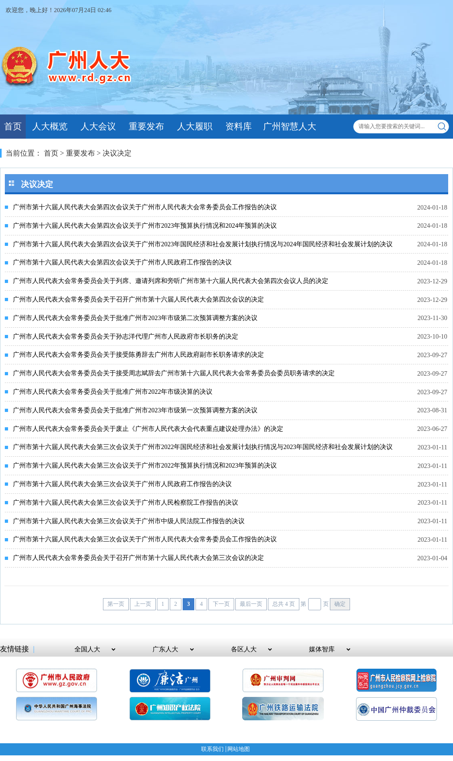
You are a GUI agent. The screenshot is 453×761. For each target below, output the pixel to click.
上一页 (142, 604)
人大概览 (50, 126)
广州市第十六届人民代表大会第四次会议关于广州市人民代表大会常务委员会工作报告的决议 (145, 207)
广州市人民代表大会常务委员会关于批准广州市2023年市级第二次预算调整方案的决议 (135, 317)
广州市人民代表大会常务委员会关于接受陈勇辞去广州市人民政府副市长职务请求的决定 (138, 354)
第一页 (115, 604)
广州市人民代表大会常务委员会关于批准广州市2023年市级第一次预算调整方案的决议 (135, 410)
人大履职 (194, 126)
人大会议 (98, 126)
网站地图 (238, 749)
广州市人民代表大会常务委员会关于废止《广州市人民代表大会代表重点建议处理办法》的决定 (148, 428)
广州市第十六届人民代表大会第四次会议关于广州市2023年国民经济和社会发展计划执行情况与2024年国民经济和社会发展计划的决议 (203, 244)
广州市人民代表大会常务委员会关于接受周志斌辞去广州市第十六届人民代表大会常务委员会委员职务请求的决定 (174, 373)
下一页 (221, 604)
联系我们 (212, 749)
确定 (340, 604)
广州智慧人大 (289, 126)
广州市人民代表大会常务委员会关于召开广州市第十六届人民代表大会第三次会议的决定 (138, 557)
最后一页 (251, 604)
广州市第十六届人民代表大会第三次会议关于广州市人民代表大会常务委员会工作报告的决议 (145, 539)
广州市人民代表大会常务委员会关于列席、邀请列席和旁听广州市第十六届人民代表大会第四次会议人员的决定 (170, 280)
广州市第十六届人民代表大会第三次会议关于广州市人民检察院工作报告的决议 (125, 502)
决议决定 (117, 153)
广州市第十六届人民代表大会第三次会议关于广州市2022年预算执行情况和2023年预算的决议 (145, 465)
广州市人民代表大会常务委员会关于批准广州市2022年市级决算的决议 (112, 391)
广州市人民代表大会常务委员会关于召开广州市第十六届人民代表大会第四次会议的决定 (138, 299)
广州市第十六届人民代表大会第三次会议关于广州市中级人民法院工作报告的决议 (129, 521)
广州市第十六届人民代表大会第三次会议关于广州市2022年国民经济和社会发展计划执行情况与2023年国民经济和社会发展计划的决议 (203, 446)
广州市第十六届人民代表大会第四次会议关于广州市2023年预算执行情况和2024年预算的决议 (145, 225)
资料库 (238, 126)
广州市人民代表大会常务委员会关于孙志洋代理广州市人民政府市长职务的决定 (125, 336)
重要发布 (146, 126)
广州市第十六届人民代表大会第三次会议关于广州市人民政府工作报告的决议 (122, 483)
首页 (13, 126)
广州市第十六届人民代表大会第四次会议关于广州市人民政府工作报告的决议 (122, 262)
